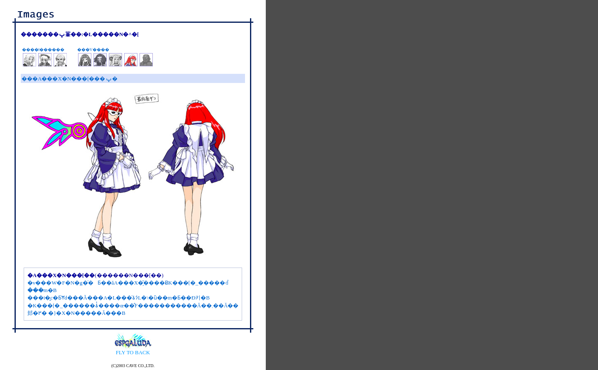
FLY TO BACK (133, 352)
